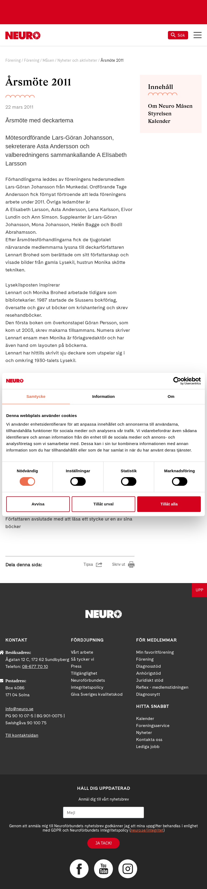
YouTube (103, 868)
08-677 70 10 (35, 666)
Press (76, 666)
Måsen (48, 60)
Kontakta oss (149, 739)
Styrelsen (159, 113)
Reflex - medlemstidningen (162, 687)
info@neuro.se (19, 708)
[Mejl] (103, 812)
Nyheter (144, 732)
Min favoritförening (155, 652)
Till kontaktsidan (21, 735)
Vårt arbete (82, 652)
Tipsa (88, 564)
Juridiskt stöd (149, 680)
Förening (13, 60)
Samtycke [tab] (36, 396)
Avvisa (38, 504)
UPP (199, 590)
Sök (178, 35)
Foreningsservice (153, 725)
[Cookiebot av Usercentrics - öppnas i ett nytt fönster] (177, 381)
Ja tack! (103, 843)
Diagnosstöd (148, 666)
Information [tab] (103, 396)
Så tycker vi (82, 659)
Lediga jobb (148, 746)
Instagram (127, 868)
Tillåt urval (104, 504)
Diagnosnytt (148, 694)
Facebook (79, 868)
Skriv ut (118, 564)
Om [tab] (171, 396)
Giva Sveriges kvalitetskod (97, 694)
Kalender (159, 121)
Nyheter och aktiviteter (77, 60)
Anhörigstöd (148, 673)
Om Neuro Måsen (170, 106)
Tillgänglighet (84, 673)
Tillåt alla (169, 504)
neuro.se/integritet (147, 830)
